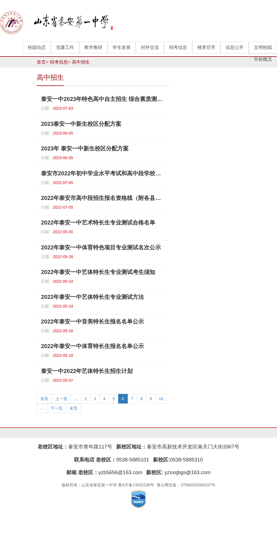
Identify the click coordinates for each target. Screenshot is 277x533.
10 (161, 398)
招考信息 (178, 47)
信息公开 (235, 47)
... (76, 398)
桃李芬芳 (206, 47)
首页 (41, 62)
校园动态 (37, 47)
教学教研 (93, 47)
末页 (73, 408)
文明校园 (263, 47)
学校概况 (263, 59)
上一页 (61, 398)
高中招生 (81, 62)
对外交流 (150, 47)
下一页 (56, 408)
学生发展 (121, 47)
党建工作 (65, 47)
